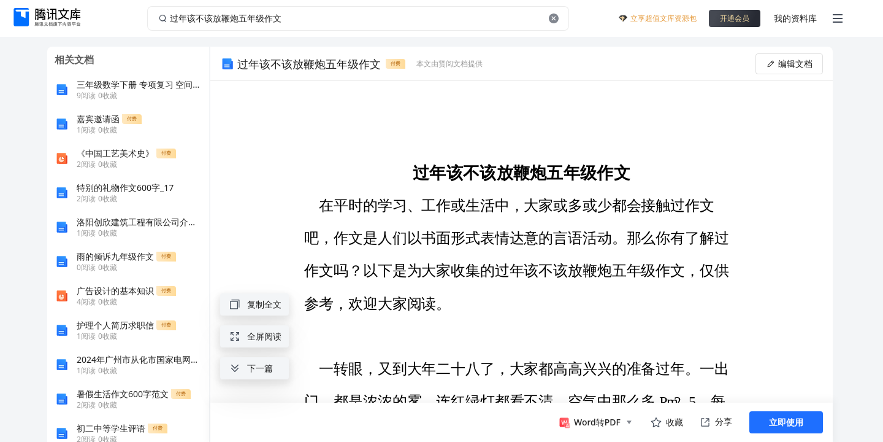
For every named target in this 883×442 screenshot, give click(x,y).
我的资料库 (795, 18)
